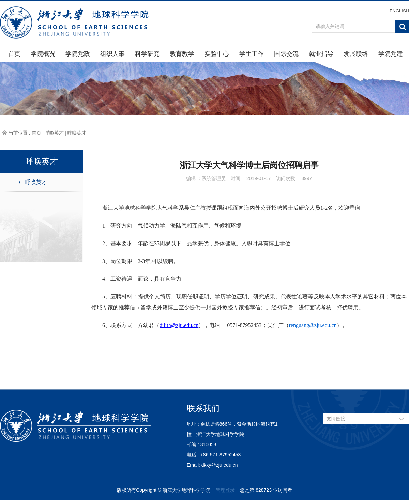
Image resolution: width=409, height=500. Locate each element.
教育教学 (182, 53)
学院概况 (43, 53)
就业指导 (321, 53)
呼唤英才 (54, 133)
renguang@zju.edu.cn (313, 325)
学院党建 (390, 53)
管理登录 (225, 490)
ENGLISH (399, 10)
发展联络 (356, 53)
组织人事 (112, 53)
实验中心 (216, 53)
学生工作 (251, 53)
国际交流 (286, 53)
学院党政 (77, 53)
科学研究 (147, 53)
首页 (14, 53)
